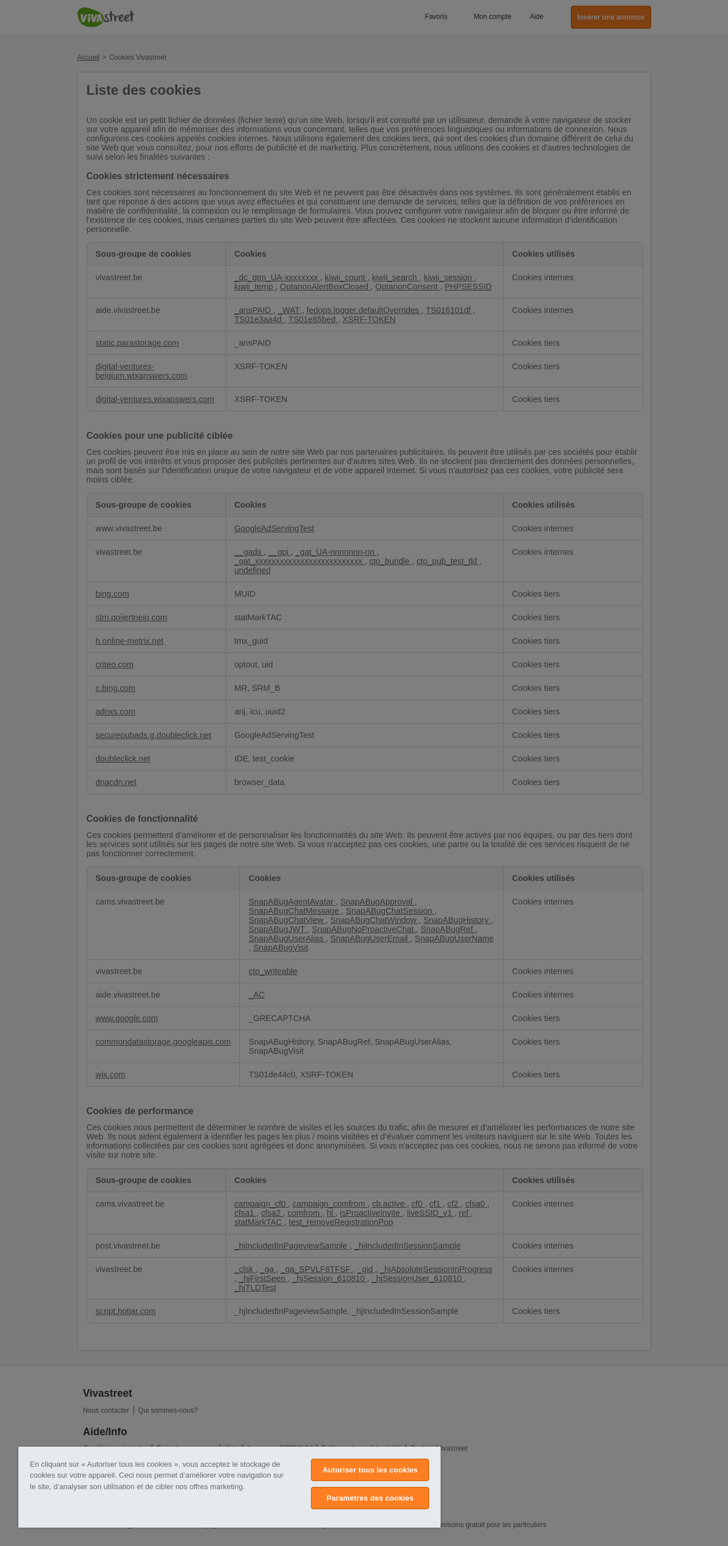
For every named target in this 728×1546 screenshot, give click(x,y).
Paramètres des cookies (370, 1498)
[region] (229, 1487)
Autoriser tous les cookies (370, 1470)
